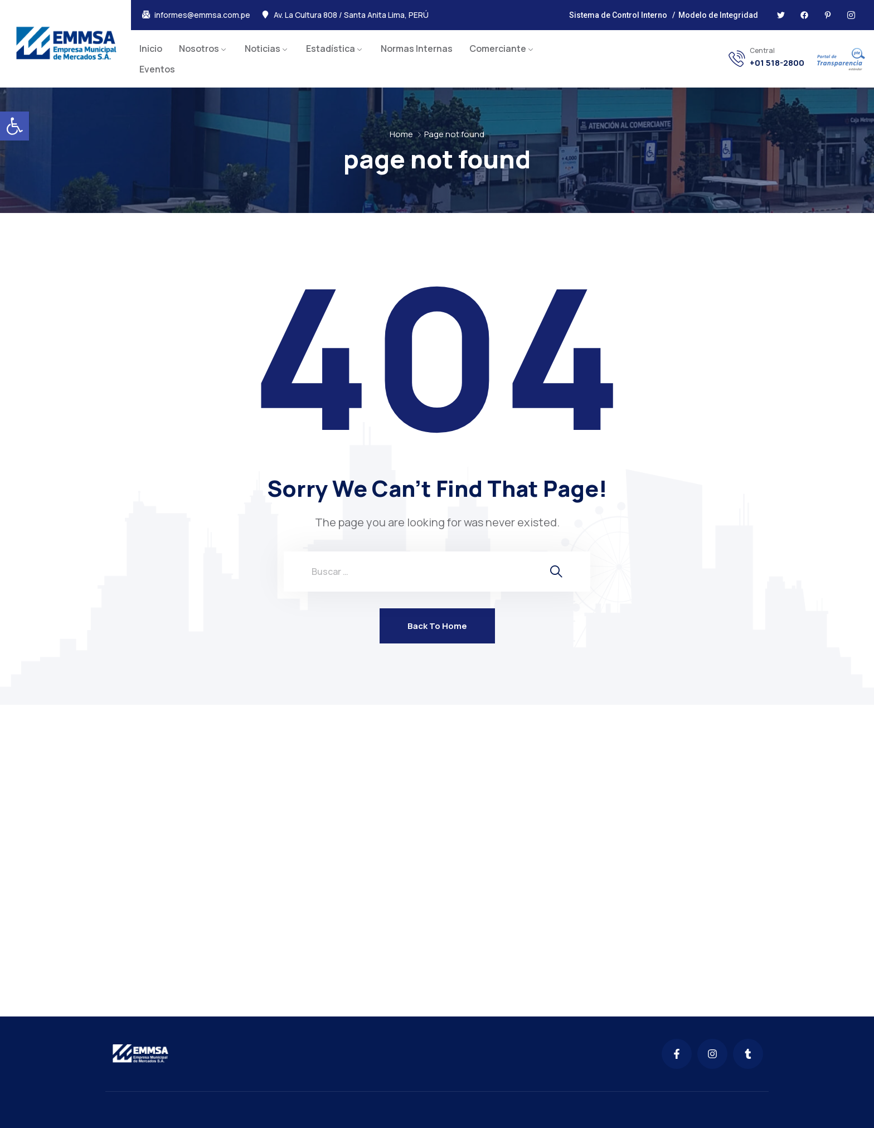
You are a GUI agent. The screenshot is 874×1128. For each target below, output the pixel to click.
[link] (14, 126)
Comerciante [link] (497, 48)
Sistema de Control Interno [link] (618, 15)
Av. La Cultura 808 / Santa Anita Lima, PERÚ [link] (351, 15)
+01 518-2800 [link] (777, 63)
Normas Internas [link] (417, 48)
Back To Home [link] (437, 626)
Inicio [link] (150, 48)
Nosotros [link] (199, 48)
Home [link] (401, 134)
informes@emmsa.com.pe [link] (202, 15)
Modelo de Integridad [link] (718, 15)
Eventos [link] (157, 69)
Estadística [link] (330, 48)
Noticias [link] (262, 48)
